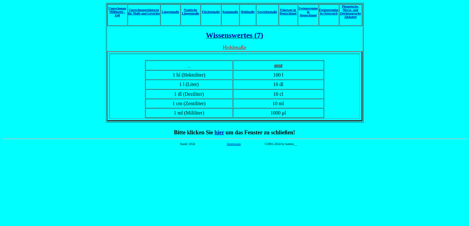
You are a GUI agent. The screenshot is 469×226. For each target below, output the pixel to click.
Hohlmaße (248, 11)
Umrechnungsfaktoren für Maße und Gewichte (144, 11)
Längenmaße (170, 11)
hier (219, 132)
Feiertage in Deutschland (288, 11)
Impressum (234, 144)
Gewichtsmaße (267, 11)
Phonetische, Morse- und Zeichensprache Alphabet (350, 12)
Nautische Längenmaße (190, 11)
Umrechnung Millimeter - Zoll (117, 12)
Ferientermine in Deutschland (308, 12)
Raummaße (230, 11)
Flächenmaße (211, 11)
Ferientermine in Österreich (328, 11)
